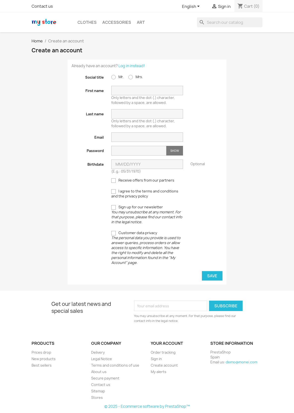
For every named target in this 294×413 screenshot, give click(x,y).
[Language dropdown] (191, 7)
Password (95, 150)
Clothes (87, 22)
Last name (95, 114)
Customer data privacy (146, 247)
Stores (97, 397)
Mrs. (135, 76)
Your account (167, 343)
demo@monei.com (241, 362)
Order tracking (163, 352)
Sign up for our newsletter (146, 214)
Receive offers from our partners (142, 180)
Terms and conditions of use (115, 365)
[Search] (229, 22)
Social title (94, 77)
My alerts (158, 371)
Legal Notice (101, 358)
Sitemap (98, 391)
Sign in (156, 358)
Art (141, 22)
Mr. (117, 76)
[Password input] (138, 151)
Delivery (98, 352)
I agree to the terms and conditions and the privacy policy (144, 193)
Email (99, 137)
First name (94, 90)
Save (212, 276)
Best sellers (42, 365)
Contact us (42, 6)
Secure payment (105, 378)
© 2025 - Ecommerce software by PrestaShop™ (147, 406)
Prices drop (41, 352)
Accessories (116, 22)
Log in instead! (131, 65)
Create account (164, 365)
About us (99, 371)
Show (174, 151)
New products (44, 358)
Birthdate (95, 164)
